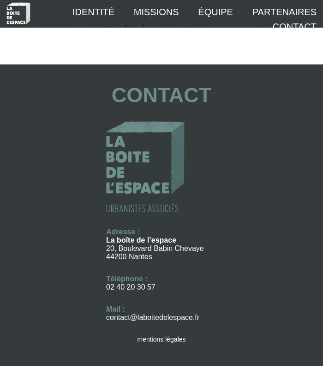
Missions (156, 12)
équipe (215, 12)
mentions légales (161, 339)
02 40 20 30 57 (131, 287)
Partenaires (284, 12)
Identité (93, 12)
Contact (295, 27)
